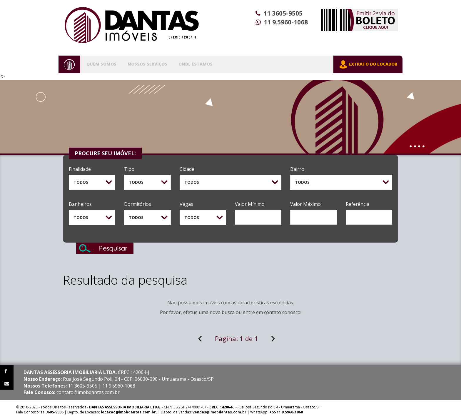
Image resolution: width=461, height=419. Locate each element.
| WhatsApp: (248, 412)
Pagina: (236, 338)
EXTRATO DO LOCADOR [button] (368, 64)
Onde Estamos (195, 64)
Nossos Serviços (147, 64)
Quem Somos (101, 64)
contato (272, 312)
